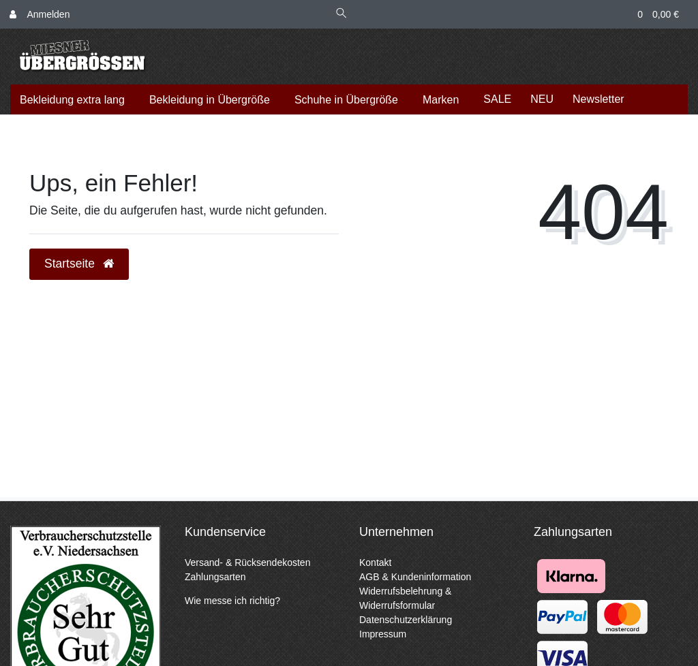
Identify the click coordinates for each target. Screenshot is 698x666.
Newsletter (598, 99)
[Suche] (341, 14)
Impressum (382, 634)
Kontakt (375, 562)
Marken (441, 100)
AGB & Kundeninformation (415, 576)
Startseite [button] (79, 263)
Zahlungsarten (215, 576)
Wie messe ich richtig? (232, 600)
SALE (497, 99)
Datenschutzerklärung (405, 619)
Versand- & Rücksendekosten (247, 562)
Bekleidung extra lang (72, 100)
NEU (541, 99)
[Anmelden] (39, 15)
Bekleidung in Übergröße (209, 100)
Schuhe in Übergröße (346, 100)
